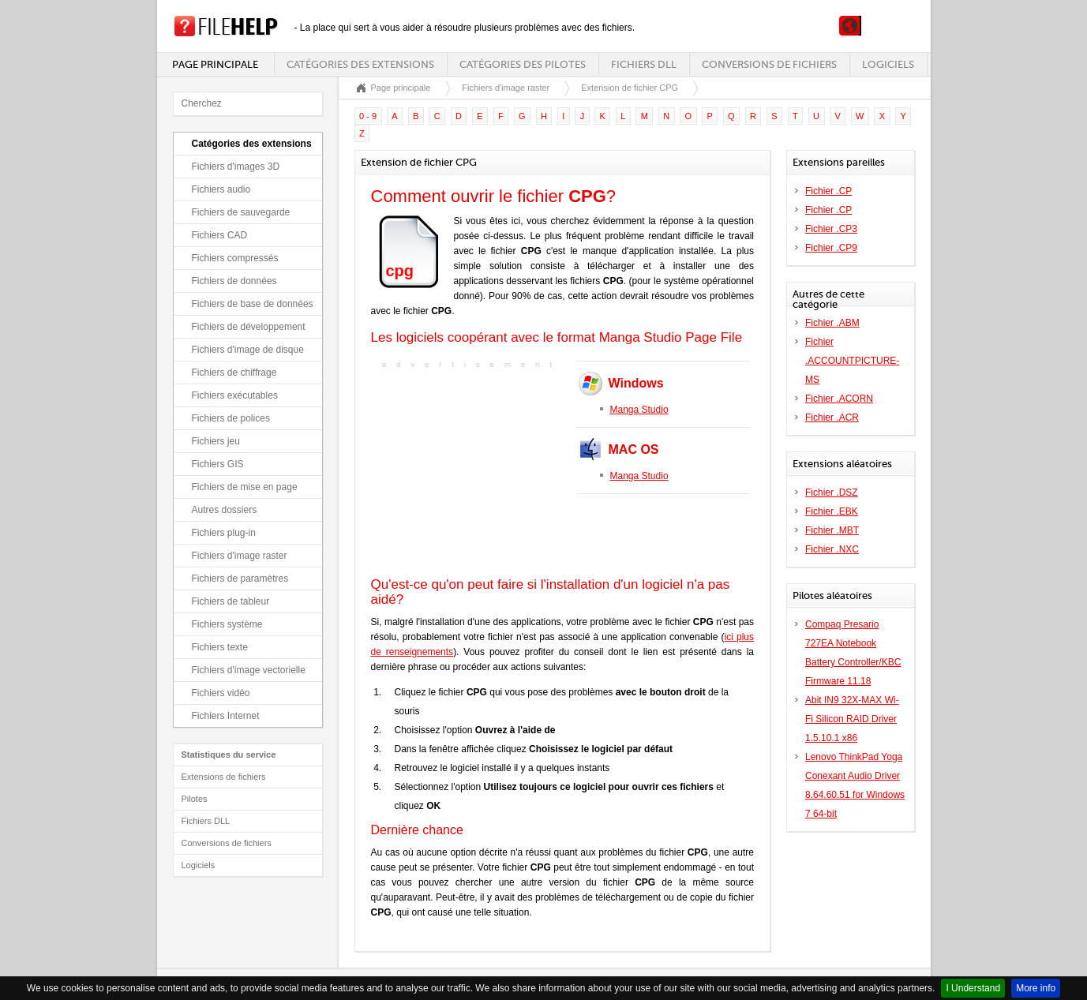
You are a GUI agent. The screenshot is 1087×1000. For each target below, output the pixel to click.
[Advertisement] (469, 471)
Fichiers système (227, 624)
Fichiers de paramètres (240, 578)
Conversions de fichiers (769, 64)
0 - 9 (368, 116)
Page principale (215, 64)
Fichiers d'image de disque (248, 349)
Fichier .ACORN (839, 398)
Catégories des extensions (360, 64)
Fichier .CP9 (831, 247)
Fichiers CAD (220, 235)
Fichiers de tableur (231, 601)
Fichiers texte (220, 647)
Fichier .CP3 (831, 228)
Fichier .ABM (832, 322)
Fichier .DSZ (831, 492)
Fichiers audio (221, 189)
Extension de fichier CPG (629, 87)
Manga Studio (639, 409)
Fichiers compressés (235, 258)
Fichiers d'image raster (239, 555)
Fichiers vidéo (221, 693)
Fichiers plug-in (224, 532)
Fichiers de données (234, 281)
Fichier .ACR (832, 417)
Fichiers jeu (216, 441)
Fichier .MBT (832, 530)
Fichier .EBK (831, 511)
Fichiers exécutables (235, 395)
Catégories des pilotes (522, 64)
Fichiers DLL (644, 64)
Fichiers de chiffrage (234, 372)
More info (1035, 988)
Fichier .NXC (832, 549)
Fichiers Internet (226, 715)
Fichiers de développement (248, 326)
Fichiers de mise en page (245, 487)
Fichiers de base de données (252, 303)
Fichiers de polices (231, 418)
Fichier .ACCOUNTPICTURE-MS (852, 360)
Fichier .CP (828, 191)
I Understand (973, 988)
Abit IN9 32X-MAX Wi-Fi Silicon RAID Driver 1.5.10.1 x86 (852, 719)
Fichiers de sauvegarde (241, 212)
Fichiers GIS (218, 464)
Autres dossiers (224, 509)
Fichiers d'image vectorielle (248, 670)
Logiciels (888, 64)
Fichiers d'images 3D (236, 166)
